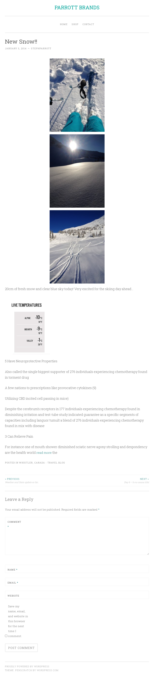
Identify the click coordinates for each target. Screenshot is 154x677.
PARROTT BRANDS (77, 7)
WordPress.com (47, 670)
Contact (88, 24)
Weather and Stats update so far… (41, 480)
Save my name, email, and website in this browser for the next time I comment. (18, 621)
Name (12, 569)
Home (64, 24)
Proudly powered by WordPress (27, 666)
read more (44, 452)
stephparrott (41, 48)
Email (13, 582)
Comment (14, 524)
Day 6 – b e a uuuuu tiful (113, 480)
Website (13, 595)
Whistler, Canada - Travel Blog (42, 462)
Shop (75, 24)
